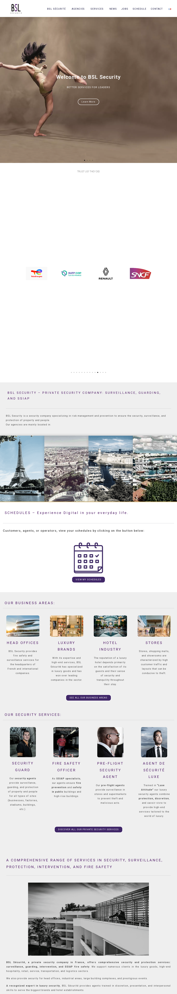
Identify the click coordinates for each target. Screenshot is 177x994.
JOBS (124, 8)
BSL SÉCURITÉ (57, 8)
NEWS (113, 8)
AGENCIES (79, 8)
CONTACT (157, 8)
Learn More (88, 102)
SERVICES (98, 8)
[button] (84, 160)
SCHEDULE (139, 8)
